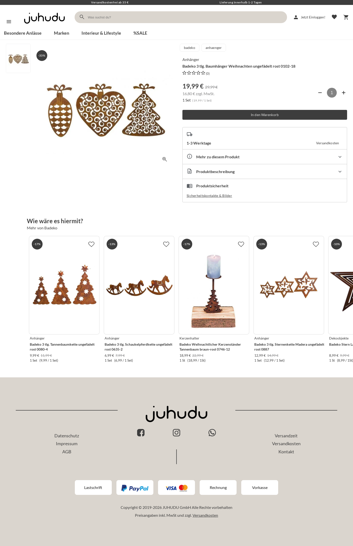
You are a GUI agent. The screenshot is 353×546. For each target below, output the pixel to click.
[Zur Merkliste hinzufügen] (91, 244)
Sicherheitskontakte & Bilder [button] (209, 195)
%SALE (140, 33)
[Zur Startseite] (44, 28)
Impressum (67, 443)
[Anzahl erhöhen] (344, 93)
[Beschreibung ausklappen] (265, 171)
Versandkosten (286, 443)
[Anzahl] (332, 93)
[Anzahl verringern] (320, 93)
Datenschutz (66, 435)
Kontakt (286, 451)
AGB (66, 451)
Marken (61, 33)
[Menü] (9, 22)
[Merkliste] (334, 17)
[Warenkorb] (346, 17)
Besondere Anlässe (23, 33)
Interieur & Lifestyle (101, 33)
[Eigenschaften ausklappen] (265, 156)
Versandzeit (286, 435)
